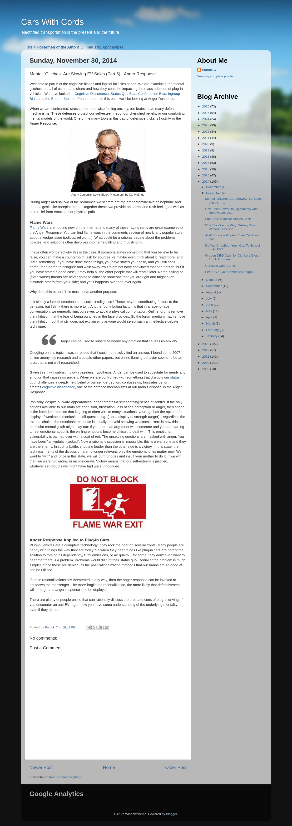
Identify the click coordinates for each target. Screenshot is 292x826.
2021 (206, 138)
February (213, 330)
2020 (206, 144)
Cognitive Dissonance (91, 94)
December (214, 187)
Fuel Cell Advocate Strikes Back (228, 219)
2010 (206, 362)
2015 (206, 175)
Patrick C (209, 70)
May (209, 311)
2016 (206, 169)
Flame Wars (39, 227)
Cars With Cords (52, 22)
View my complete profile (215, 76)
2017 (206, 163)
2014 (206, 181)
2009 (206, 369)
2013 (206, 344)
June (210, 304)
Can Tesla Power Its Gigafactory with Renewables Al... (231, 210)
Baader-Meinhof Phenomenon (74, 99)
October (212, 280)
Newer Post (41, 767)
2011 (206, 356)
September (214, 286)
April (209, 317)
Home (109, 767)
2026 (206, 106)
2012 (206, 350)
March (211, 323)
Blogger (171, 814)
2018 (206, 156)
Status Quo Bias (123, 94)
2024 (206, 119)
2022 (206, 131)
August (211, 292)
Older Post (175, 767)
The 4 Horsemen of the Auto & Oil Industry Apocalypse (75, 47)
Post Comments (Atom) (65, 777)
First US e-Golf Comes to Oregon (229, 272)
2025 (206, 113)
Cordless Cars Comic (220, 265)
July (209, 298)
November (214, 193)
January (212, 336)
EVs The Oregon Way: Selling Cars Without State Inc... (230, 227)
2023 (206, 125)
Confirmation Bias (152, 94)
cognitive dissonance (58, 387)
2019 (206, 150)
